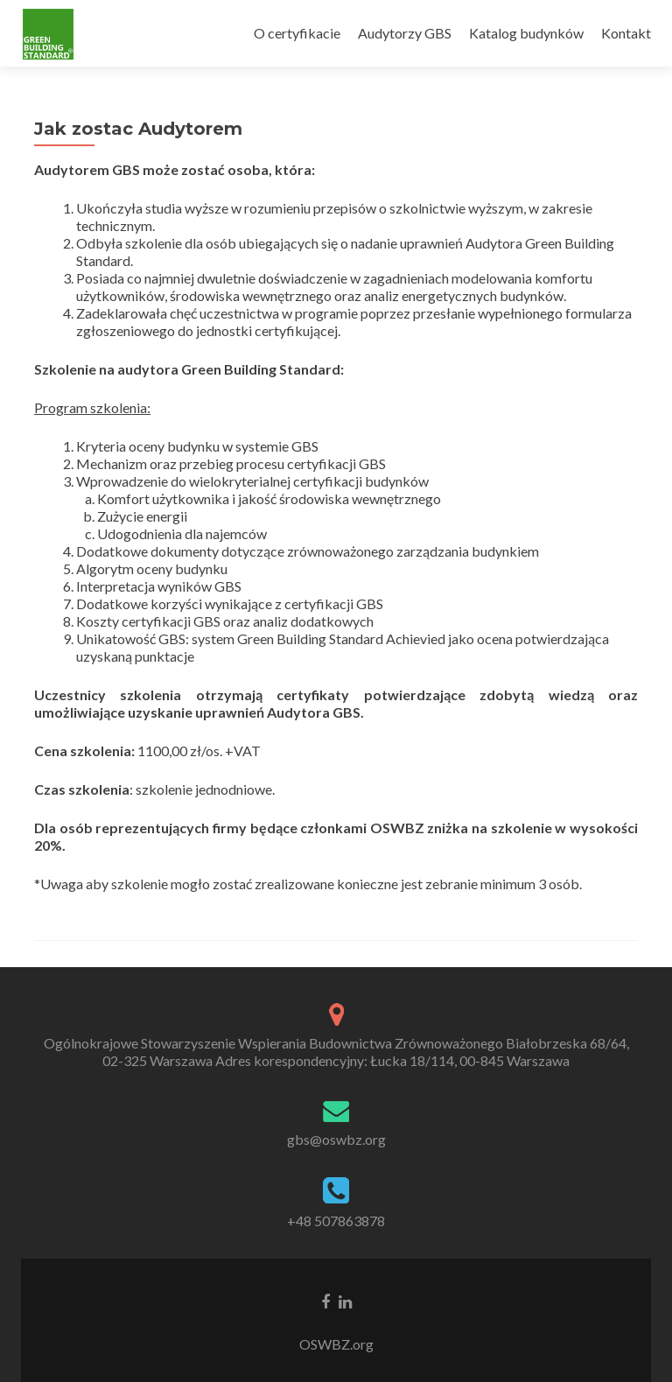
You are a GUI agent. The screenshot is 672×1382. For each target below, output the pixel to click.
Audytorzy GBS (405, 33)
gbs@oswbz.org (336, 1139)
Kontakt (626, 33)
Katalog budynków (526, 33)
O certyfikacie (297, 33)
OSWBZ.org (336, 1344)
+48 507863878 (336, 1220)
